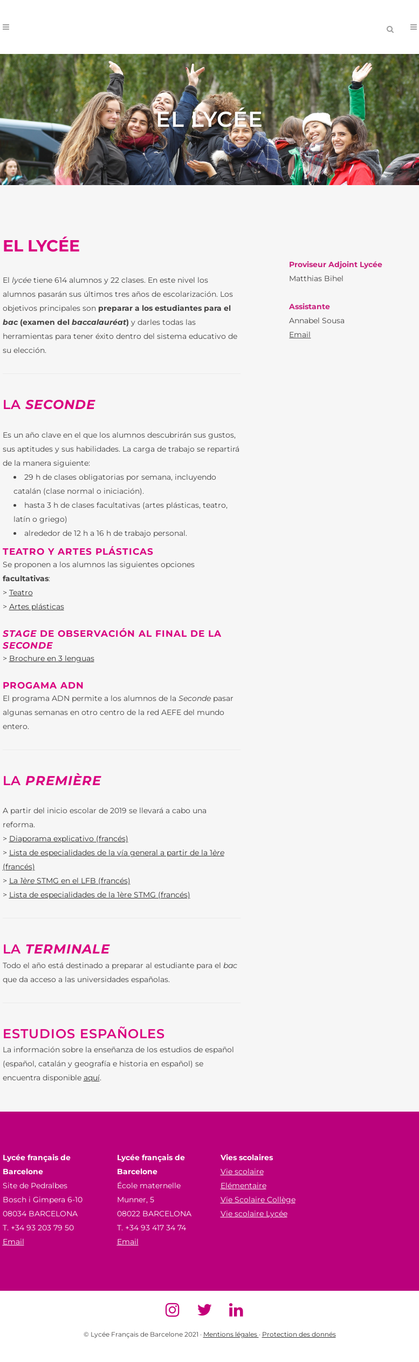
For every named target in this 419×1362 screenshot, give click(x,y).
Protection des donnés (299, 1334)
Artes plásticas (36, 606)
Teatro (21, 592)
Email (300, 334)
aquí (92, 1077)
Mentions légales (231, 1334)
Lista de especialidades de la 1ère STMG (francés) (99, 895)
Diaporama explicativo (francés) (68, 838)
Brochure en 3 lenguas (51, 658)
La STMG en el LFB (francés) (69, 881)
